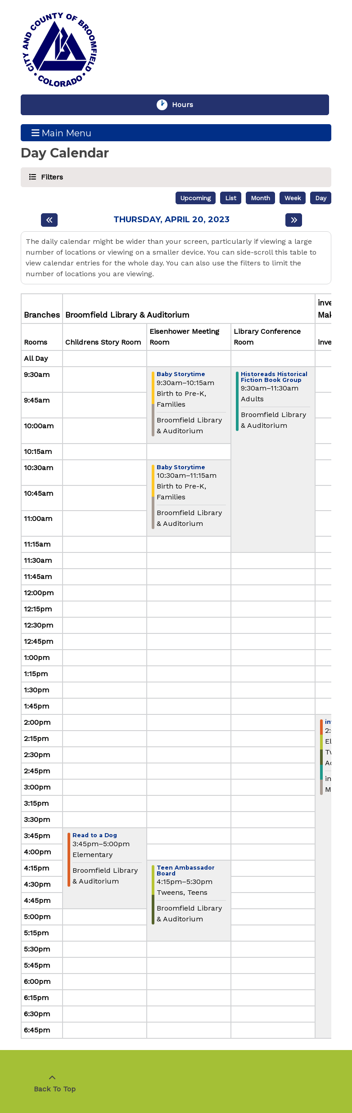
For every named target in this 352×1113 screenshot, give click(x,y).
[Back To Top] (52, 1084)
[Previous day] (49, 220)
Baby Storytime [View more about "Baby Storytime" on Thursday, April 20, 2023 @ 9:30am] (181, 374)
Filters (50, 176)
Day (320, 198)
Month (260, 198)
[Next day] (293, 220)
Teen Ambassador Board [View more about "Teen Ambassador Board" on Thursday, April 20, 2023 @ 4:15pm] (186, 870)
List (230, 198)
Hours (187, 104)
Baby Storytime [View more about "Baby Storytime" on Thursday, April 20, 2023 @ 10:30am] (181, 468)
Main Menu (62, 133)
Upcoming (196, 198)
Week (292, 198)
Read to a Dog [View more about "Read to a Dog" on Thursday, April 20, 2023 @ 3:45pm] (94, 836)
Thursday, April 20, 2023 (171, 219)
